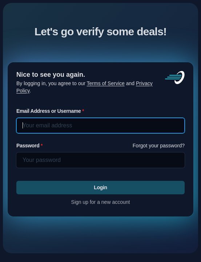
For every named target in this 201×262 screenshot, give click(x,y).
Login (100, 187)
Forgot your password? (159, 145)
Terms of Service (106, 83)
